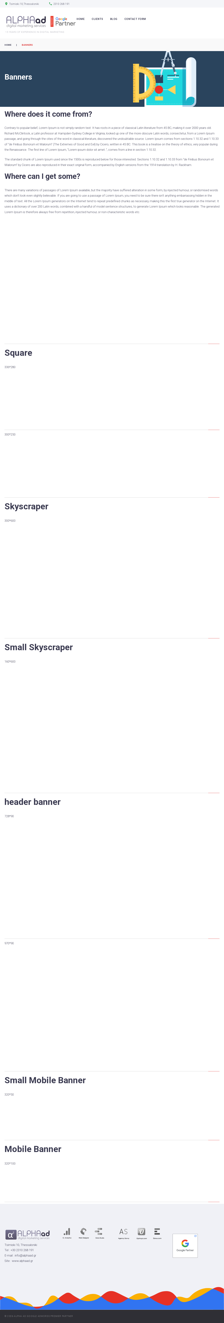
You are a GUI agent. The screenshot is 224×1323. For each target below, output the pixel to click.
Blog (113, 19)
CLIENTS (97, 19)
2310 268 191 (61, 4)
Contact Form (135, 19)
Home (7, 45)
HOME (81, 19)
